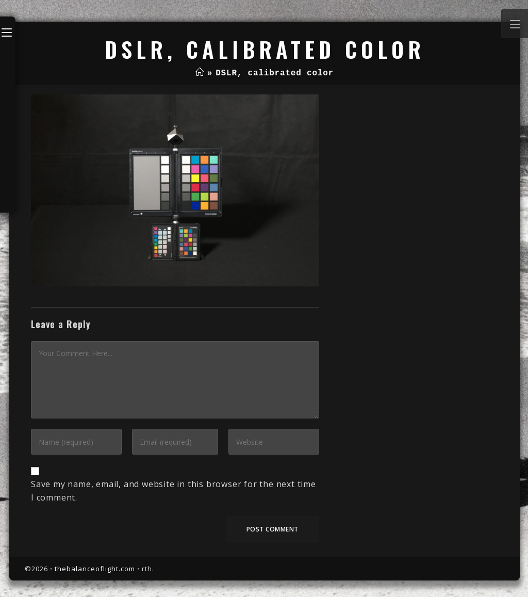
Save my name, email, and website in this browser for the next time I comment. (173, 490)
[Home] (199, 73)
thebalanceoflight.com (95, 568)
